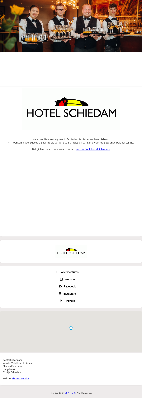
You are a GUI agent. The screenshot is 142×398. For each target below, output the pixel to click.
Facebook (67, 286)
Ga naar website (20, 378)
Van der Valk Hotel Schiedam (93, 149)
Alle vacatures (67, 272)
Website (67, 279)
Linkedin (67, 301)
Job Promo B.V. (71, 393)
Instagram (67, 293)
